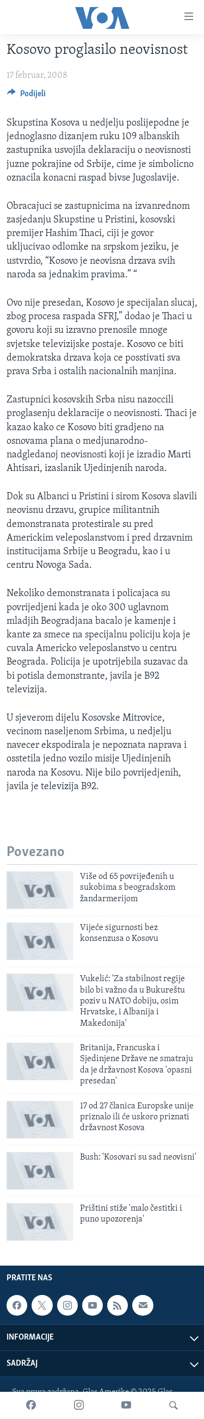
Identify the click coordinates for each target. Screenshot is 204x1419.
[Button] (26, 96)
